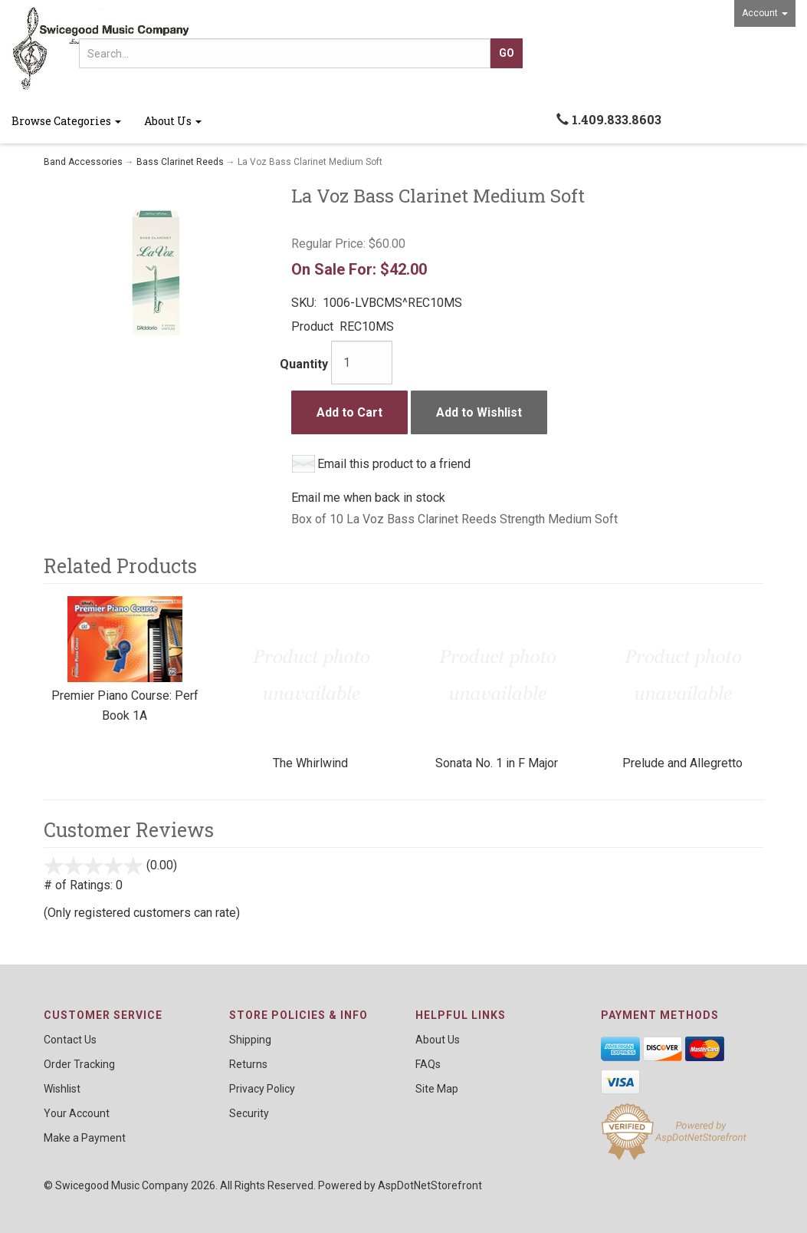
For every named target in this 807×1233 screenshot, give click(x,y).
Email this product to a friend (394, 464)
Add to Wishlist (479, 412)
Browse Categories (66, 121)
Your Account (77, 1113)
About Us (173, 121)
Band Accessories (83, 162)
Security (249, 1113)
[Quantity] (361, 362)
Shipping (250, 1040)
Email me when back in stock (368, 497)
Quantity (304, 364)
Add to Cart (349, 412)
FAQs (428, 1064)
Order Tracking (79, 1064)
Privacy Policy (262, 1089)
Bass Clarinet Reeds (180, 162)
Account (765, 13)
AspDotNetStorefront (430, 1185)
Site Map (436, 1089)
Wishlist (62, 1089)
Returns (248, 1064)
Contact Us (70, 1040)
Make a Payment (85, 1138)
